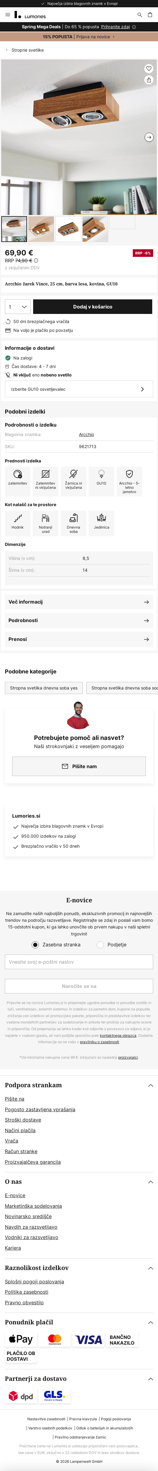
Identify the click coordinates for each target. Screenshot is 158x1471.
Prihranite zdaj (115, 26)
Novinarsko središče (28, 1216)
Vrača (11, 1140)
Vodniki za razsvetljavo (31, 1237)
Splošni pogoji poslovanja (34, 1281)
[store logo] (34, 14)
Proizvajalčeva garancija (33, 1162)
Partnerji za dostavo (36, 1378)
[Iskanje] (140, 14)
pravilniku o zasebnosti (99, 1041)
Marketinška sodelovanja (33, 1206)
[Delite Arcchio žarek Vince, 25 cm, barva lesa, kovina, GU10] (148, 79)
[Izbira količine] (18, 306)
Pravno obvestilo (24, 1302)
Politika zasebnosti (26, 1292)
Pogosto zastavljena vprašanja (40, 1109)
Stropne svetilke (28, 50)
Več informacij (26, 602)
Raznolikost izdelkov (37, 1268)
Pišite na (14, 1098)
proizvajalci (128, 1057)
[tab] (79, 1124)
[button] (14, 229)
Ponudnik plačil (29, 1322)
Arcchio (86, 434)
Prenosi (18, 639)
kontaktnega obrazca (118, 1035)
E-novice (15, 1195)
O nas (13, 1181)
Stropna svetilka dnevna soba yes (43, 688)
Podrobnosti (23, 620)
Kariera (13, 1248)
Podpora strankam (33, 1085)
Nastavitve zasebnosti (46, 1419)
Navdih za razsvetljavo (31, 1227)
